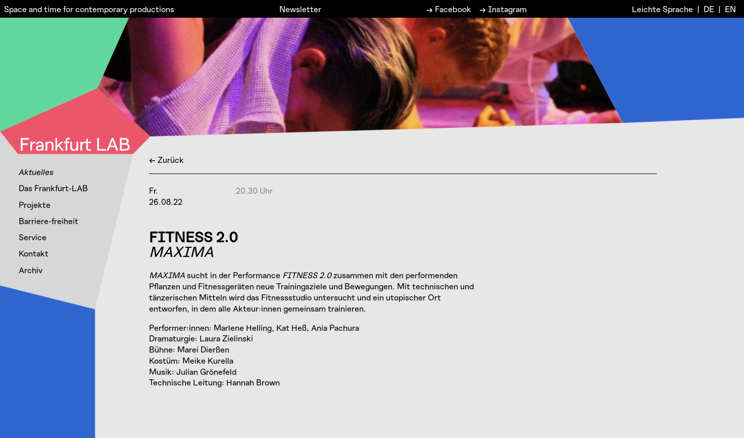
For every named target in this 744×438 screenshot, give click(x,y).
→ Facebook (448, 9)
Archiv (30, 270)
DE (709, 9)
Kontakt (33, 253)
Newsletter (300, 9)
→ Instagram (503, 9)
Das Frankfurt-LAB (53, 188)
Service (32, 237)
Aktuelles (36, 172)
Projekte (35, 204)
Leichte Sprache (662, 9)
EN (730, 9)
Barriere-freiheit (48, 221)
